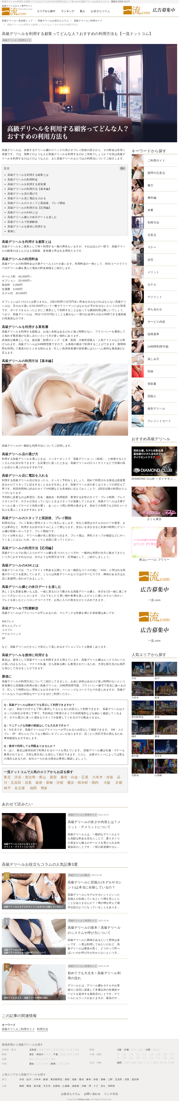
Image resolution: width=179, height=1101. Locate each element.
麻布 (88, 1079)
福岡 (33, 788)
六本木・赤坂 (102, 777)
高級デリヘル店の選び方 (23, 193)
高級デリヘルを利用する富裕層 (27, 184)
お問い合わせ (92, 1093)
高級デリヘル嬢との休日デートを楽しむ (32, 217)
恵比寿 (135, 1079)
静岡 (53, 1063)
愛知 (31, 1063)
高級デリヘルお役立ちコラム (53, 20)
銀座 (45, 1079)
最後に (12, 231)
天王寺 (46, 1086)
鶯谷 (81, 1079)
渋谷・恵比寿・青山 (30, 777)
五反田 (118, 1079)
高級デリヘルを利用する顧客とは (28, 174)
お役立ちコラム (70, 1093)
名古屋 (19, 788)
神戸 (7, 788)
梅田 (21, 1086)
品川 (29, 1079)
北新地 (56, 1086)
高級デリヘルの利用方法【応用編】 (30, 207)
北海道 (32, 1049)
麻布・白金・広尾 (75, 777)
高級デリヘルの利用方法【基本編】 (30, 188)
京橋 (84, 1086)
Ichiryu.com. (84, 1099)
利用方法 (42, 1029)
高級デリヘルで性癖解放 (23, 221)
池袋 (74, 1079)
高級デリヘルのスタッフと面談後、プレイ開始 (36, 202)
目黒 (127, 1079)
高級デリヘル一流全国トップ (17, 20)
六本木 (37, 1079)
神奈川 (40, 1054)
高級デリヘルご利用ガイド (88, 20)
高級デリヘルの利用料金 (23, 179)
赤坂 (95, 1079)
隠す (123, 168)
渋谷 (21, 1079)
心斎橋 (66, 1086)
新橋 (103, 1079)
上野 (110, 1079)
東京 (7, 777)
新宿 (53, 777)
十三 (95, 1086)
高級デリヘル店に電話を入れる (27, 198)
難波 (29, 1086)
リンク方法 (111, 1093)
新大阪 (37, 1086)
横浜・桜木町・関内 (83, 782)
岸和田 (111, 1086)
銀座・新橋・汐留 (50, 782)
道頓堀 (75, 1086)
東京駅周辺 (56, 1079)
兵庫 (148, 1049)
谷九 (103, 1086)
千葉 (55, 1054)
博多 (44, 788)
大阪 (106, 782)
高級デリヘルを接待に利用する (27, 226)
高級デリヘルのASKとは (23, 212)
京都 (118, 782)
